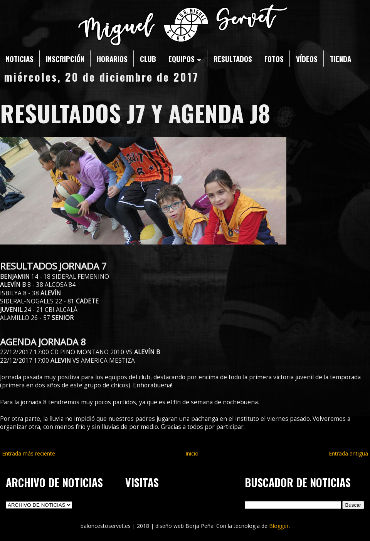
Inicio (191, 453)
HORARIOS (112, 58)
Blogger (279, 525)
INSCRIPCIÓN (65, 58)
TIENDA (340, 58)
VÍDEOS (307, 58)
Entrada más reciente (28, 453)
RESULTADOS (233, 58)
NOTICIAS (20, 58)
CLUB (148, 58)
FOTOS (274, 58)
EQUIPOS (184, 58)
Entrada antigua (348, 453)
